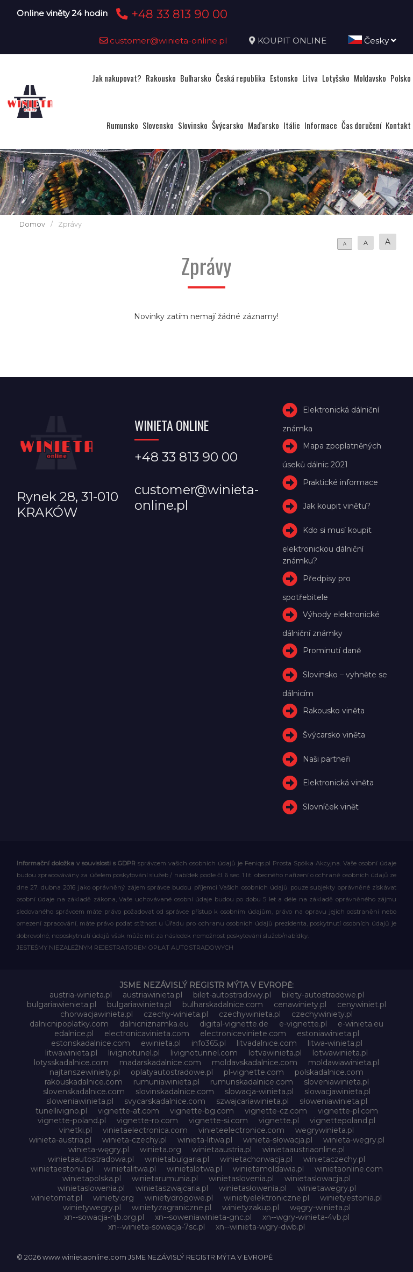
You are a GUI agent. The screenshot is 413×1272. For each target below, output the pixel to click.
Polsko (400, 78)
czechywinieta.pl (250, 1014)
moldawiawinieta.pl (343, 1062)
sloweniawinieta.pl (79, 1101)
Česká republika (241, 78)
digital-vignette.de (234, 1024)
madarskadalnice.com (160, 1062)
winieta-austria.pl (60, 1140)
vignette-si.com (218, 1120)
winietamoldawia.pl (268, 1169)
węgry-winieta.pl (320, 1207)
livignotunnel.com (204, 1053)
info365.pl (208, 1043)
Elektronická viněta (338, 783)
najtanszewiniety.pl (84, 1072)
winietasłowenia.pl (253, 1188)
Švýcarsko (228, 125)
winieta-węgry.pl (98, 1149)
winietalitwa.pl (130, 1169)
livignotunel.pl (134, 1053)
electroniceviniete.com (243, 1033)
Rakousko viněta (334, 711)
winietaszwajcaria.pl (172, 1188)
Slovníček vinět (331, 807)
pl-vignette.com (254, 1072)
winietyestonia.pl (351, 1198)
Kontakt (398, 125)
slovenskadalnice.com (84, 1091)
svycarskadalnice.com (164, 1101)
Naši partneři (327, 759)
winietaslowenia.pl (91, 1188)
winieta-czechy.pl (134, 1140)
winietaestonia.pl (62, 1169)
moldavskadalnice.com (254, 1062)
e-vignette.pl (303, 1024)
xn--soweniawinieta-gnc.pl (203, 1217)
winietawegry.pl (326, 1188)
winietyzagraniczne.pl (171, 1207)
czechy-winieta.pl (176, 1014)
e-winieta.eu (360, 1024)
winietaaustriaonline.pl (303, 1149)
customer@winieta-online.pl (163, 40)
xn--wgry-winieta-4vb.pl (306, 1217)
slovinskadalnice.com (175, 1091)
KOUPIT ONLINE (292, 40)
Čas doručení (361, 125)
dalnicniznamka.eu (154, 1024)
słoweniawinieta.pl (333, 1101)
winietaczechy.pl (334, 1159)
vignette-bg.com (202, 1111)
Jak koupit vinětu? (337, 506)
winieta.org (160, 1149)
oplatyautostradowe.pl (172, 1072)
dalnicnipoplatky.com (69, 1024)
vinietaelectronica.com (145, 1130)
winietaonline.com (349, 1169)
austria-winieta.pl (80, 995)
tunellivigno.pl (61, 1111)
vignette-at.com (128, 1111)
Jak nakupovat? (116, 78)
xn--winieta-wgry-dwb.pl (260, 1227)
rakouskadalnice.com (84, 1082)
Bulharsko (195, 78)
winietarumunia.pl (165, 1178)
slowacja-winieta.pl (259, 1091)
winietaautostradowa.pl (91, 1159)
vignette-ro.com (147, 1120)
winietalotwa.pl (194, 1169)
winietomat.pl (56, 1198)
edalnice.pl (74, 1033)
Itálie (291, 125)
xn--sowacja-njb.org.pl (104, 1217)
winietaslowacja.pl (317, 1178)
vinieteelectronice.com (241, 1130)
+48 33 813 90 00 (170, 14)
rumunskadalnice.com (251, 1082)
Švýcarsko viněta (334, 735)
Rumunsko (122, 125)
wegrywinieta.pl (324, 1130)
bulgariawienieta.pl (61, 1004)
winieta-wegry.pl (353, 1140)
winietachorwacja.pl (256, 1159)
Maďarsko (263, 125)
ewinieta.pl (161, 1043)
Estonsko (284, 78)
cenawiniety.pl (300, 1004)
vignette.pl (279, 1120)
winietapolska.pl (91, 1178)
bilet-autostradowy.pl (232, 995)
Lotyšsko (336, 78)
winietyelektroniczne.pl (266, 1198)
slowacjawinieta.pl (337, 1091)
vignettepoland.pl (342, 1120)
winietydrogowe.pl (179, 1198)
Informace (320, 125)
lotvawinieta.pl (275, 1053)
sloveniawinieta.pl (336, 1082)
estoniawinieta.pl (328, 1033)
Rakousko (161, 78)
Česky (372, 40)
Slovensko (158, 125)
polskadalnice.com (329, 1072)
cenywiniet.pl (361, 1004)
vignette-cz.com (276, 1111)
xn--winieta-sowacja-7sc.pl (156, 1227)
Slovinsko (193, 125)
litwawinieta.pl (71, 1053)
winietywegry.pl (92, 1207)
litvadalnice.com (267, 1043)
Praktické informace (340, 482)
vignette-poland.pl (72, 1120)
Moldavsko (370, 78)
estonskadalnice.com (90, 1043)
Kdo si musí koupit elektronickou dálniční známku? (327, 545)
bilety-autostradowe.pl (323, 995)
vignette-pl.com (348, 1111)
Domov (32, 224)
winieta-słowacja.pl (277, 1140)
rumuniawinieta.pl (166, 1082)
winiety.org (113, 1198)
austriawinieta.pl (152, 995)
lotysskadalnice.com (71, 1062)
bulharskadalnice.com (222, 1004)
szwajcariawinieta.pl (252, 1101)
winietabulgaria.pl (177, 1159)
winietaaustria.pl (222, 1149)
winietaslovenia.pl (241, 1178)
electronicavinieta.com (146, 1033)
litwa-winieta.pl (335, 1043)
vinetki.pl (75, 1130)
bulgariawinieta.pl (139, 1004)
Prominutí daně (332, 650)
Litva (310, 78)
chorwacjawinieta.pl (96, 1014)
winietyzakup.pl (250, 1207)
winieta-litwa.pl (204, 1140)
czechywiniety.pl (322, 1014)
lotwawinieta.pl (340, 1053)
